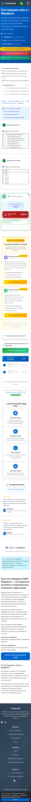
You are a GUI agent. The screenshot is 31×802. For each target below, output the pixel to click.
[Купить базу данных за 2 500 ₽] (15, 214)
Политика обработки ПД (15, 762)
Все (27, 85)
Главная (3, 101)
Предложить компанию (15, 758)
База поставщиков (14, 101)
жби (23, 101)
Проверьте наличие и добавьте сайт (15, 392)
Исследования (15, 738)
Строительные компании (16, 734)
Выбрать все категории (11, 167)
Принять (15, 799)
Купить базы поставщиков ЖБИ (15, 656)
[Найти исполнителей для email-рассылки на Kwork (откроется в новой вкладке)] (15, 282)
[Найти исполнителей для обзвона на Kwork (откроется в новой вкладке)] (15, 315)
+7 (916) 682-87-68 (15, 773)
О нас (15, 751)
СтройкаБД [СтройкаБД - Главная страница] (8, 3)
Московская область (9, 103)
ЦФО (27, 101)
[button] (15, 221)
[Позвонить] (21, 3)
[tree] (15, 141)
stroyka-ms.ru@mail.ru (15, 776)
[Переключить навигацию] (28, 3)
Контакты (15, 755)
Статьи (15, 742)
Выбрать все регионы (10, 131)
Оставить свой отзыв (16, 489)
